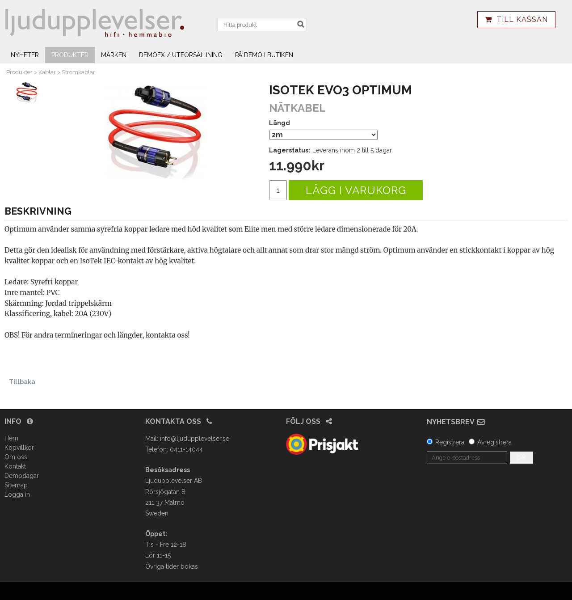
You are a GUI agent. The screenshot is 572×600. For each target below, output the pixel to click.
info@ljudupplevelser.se (194, 438)
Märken (113, 55)
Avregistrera (494, 442)
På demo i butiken (264, 55)
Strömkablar (78, 72)
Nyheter (25, 55)
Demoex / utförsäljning (181, 55)
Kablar (47, 72)
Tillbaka (22, 381)
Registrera (449, 442)
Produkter (69, 55)
